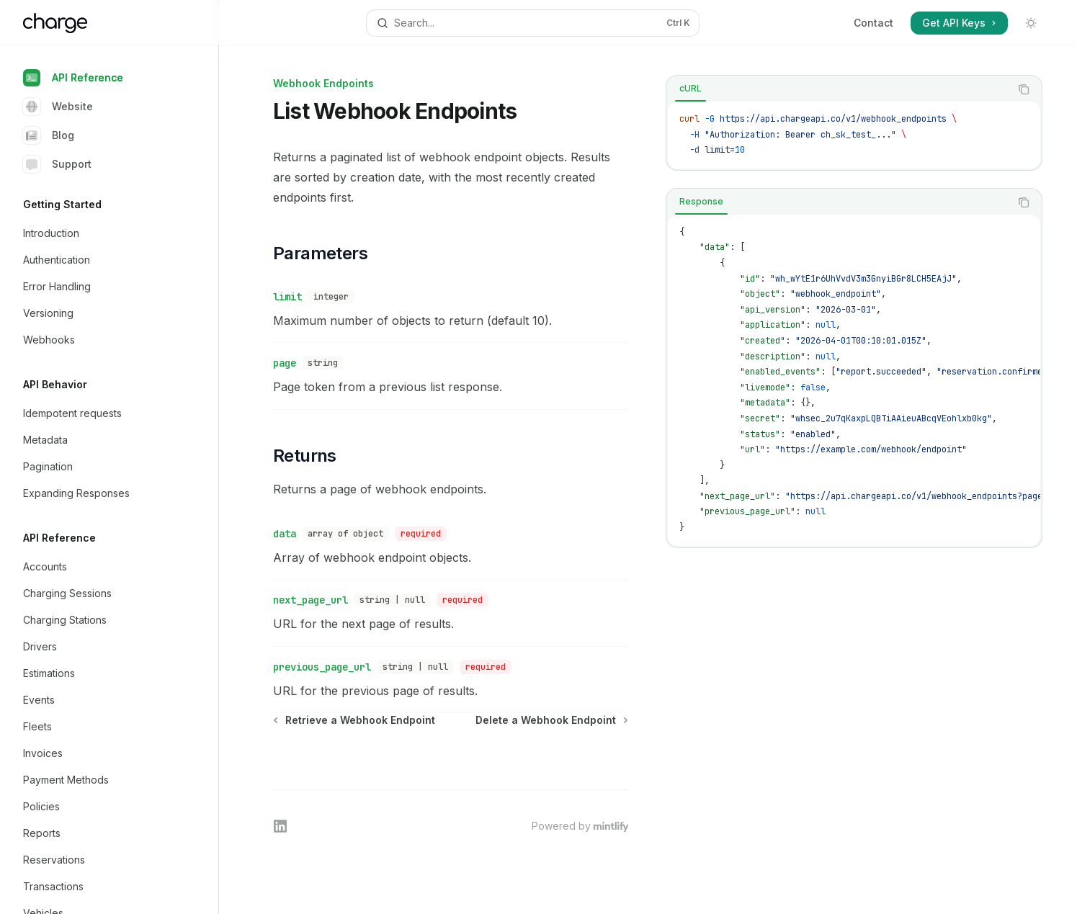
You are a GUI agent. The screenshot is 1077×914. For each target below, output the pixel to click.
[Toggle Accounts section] (115, 567)
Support (57, 164)
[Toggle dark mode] (1030, 23)
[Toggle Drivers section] (115, 647)
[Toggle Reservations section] (115, 860)
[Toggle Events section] (115, 700)
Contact (873, 23)
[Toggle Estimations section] (115, 673)
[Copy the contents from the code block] (1023, 89)
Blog (48, 135)
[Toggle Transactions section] (115, 887)
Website (58, 106)
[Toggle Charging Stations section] (115, 620)
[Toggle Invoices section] (115, 753)
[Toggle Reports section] (115, 833)
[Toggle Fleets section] (115, 727)
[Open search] (533, 23)
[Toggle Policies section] (115, 807)
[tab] (690, 88)
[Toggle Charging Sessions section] (115, 593)
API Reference (73, 77)
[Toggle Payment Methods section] (115, 780)
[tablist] (838, 89)
